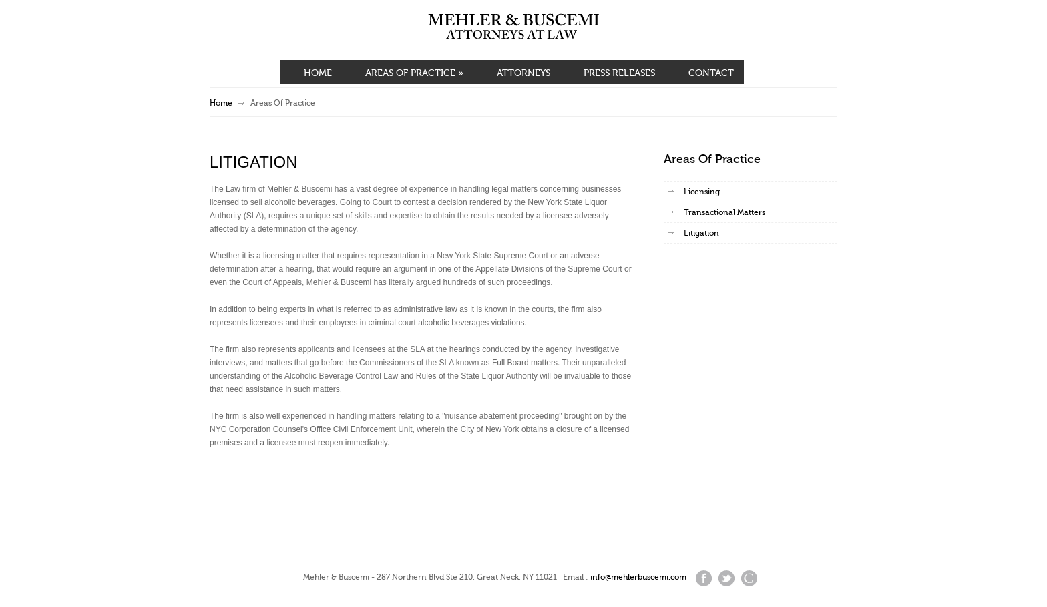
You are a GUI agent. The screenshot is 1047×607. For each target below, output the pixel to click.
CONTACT (711, 73)
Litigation (701, 233)
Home (221, 103)
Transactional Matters (724, 212)
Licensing (702, 191)
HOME (318, 73)
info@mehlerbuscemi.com (638, 577)
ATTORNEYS (523, 73)
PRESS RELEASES (619, 73)
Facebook (704, 578)
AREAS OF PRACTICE (414, 73)
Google (749, 578)
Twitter (726, 578)
